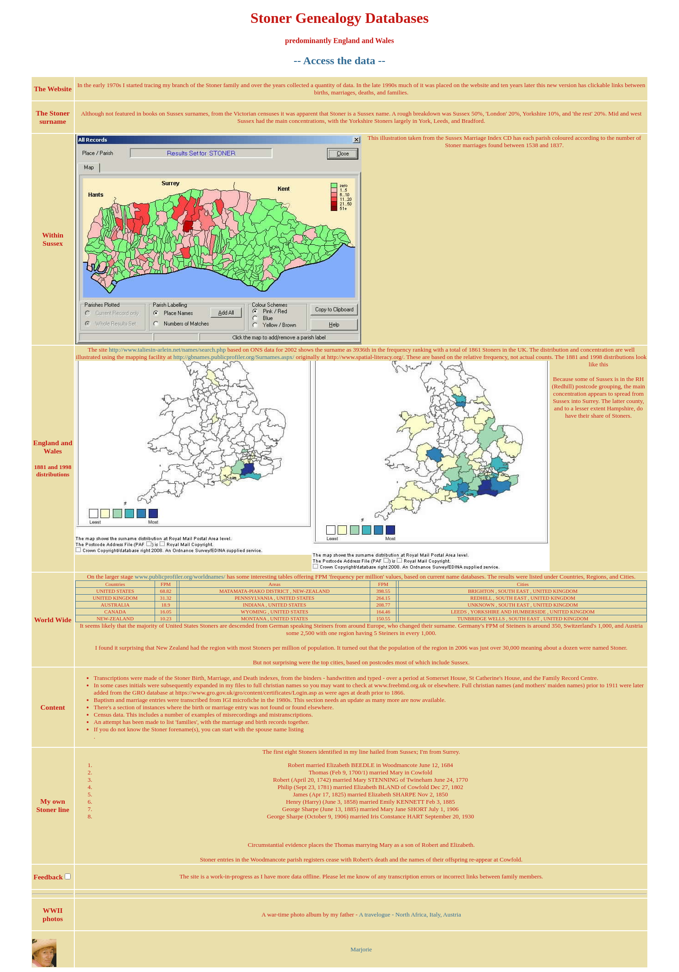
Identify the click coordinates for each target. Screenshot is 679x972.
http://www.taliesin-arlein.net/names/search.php (167, 349)
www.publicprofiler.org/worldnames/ (180, 576)
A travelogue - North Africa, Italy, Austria (410, 914)
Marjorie (361, 949)
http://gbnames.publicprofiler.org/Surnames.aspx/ (234, 356)
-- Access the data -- (339, 60)
